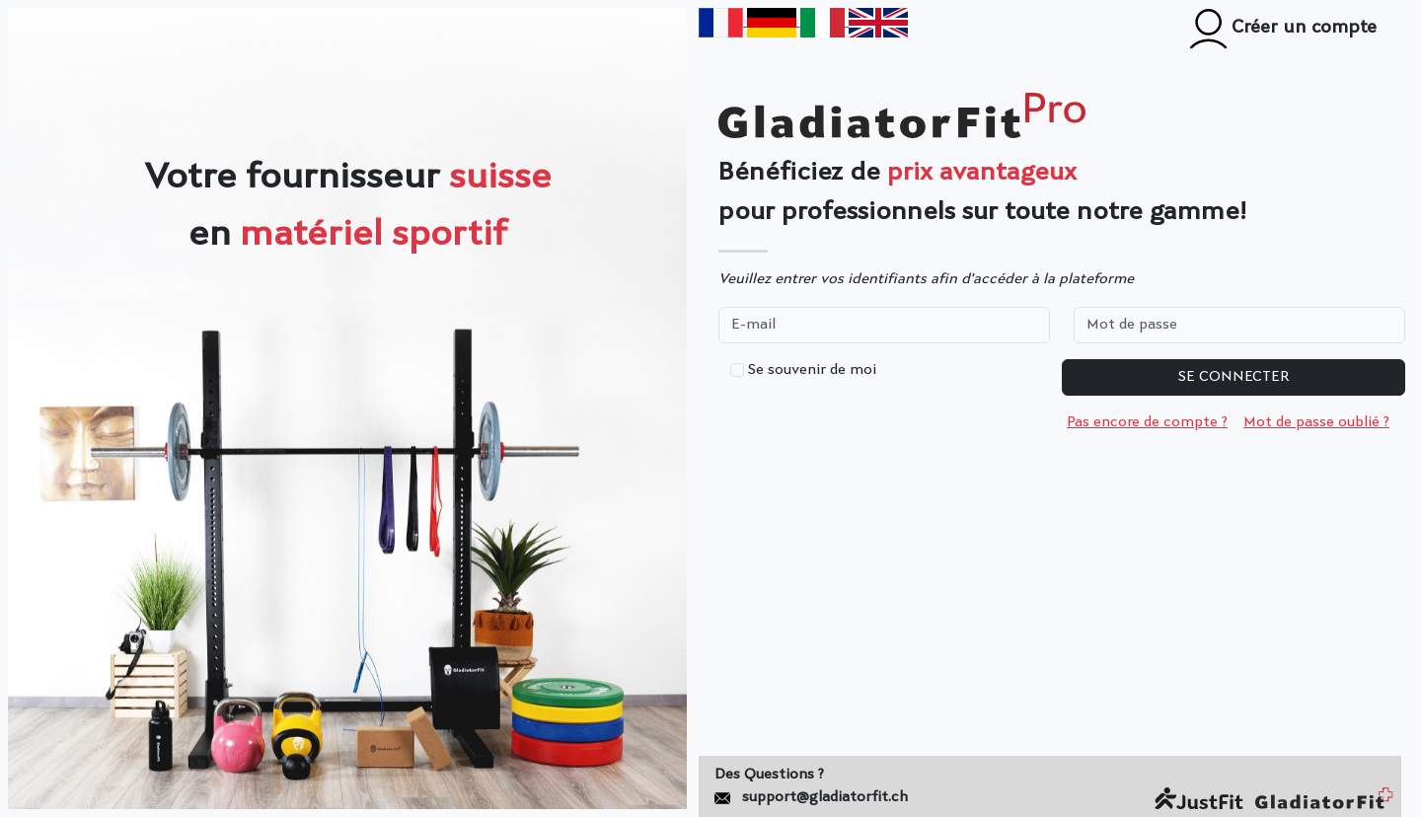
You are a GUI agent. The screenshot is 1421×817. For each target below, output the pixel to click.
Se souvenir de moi (812, 370)
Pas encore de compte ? (1147, 422)
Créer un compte (1283, 28)
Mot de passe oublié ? (1316, 422)
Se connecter (1234, 377)
